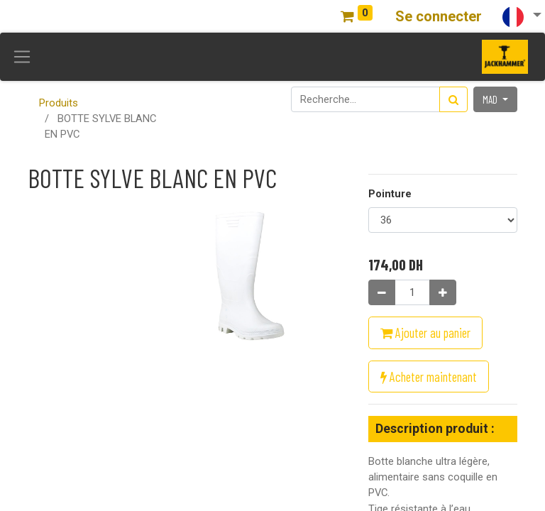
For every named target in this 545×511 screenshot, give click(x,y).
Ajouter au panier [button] (425, 332)
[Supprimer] (381, 292)
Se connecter (438, 16)
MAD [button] (491, 99)
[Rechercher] (453, 99)
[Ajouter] (442, 292)
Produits (58, 103)
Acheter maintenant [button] (428, 376)
